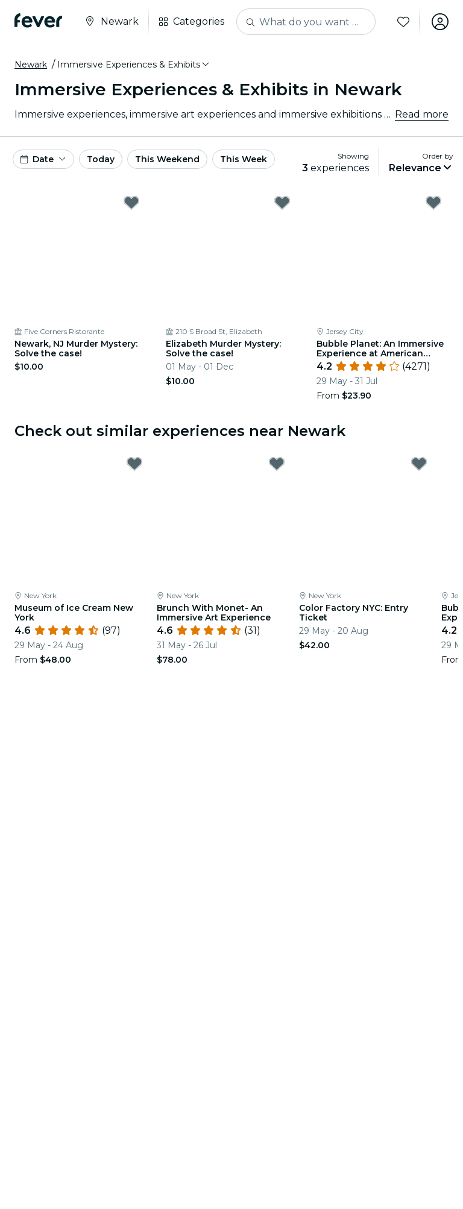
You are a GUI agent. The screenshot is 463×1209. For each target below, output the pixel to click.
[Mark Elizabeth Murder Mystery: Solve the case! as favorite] (282, 202)
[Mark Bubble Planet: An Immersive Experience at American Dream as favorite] (433, 202)
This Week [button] (243, 159)
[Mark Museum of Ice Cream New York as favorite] (134, 464)
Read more (422, 114)
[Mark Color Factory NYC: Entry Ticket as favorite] (419, 464)
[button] (134, 64)
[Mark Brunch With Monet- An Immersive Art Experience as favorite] (277, 464)
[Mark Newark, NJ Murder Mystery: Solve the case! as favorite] (131, 202)
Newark (30, 64)
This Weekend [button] (167, 159)
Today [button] (101, 159)
